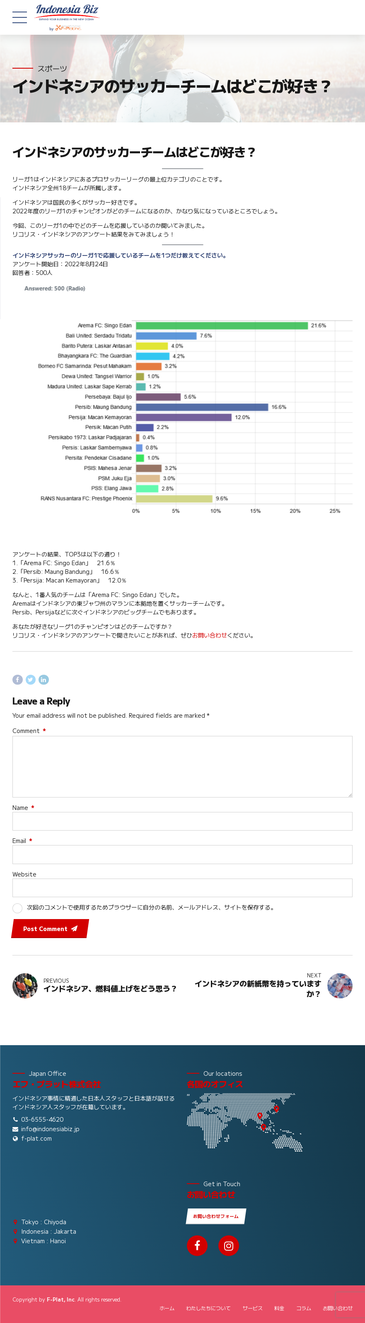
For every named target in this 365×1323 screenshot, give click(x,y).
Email (22, 840)
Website (24, 874)
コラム (303, 1308)
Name (23, 807)
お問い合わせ (209, 635)
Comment (29, 730)
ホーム (167, 1308)
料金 (279, 1308)
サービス (253, 1308)
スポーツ (52, 68)
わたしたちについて (208, 1308)
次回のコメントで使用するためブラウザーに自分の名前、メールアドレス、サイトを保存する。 (151, 907)
